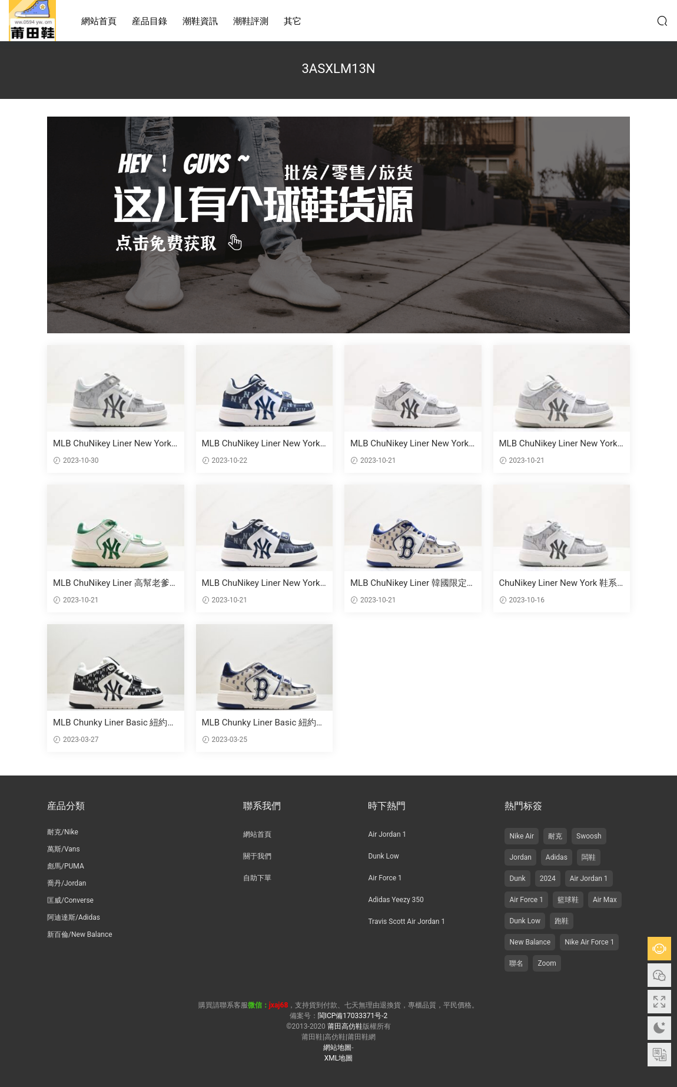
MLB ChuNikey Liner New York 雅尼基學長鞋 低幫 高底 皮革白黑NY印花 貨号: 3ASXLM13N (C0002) (263, 583)
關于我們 (257, 856)
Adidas (557, 857)
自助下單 (257, 878)
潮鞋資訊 (200, 21)
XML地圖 (338, 1058)
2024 (548, 878)
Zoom (546, 963)
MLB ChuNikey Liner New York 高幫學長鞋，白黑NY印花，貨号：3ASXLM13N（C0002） (558, 443)
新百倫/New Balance (79, 934)
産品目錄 (149, 21)
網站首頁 (99, 21)
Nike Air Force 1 (589, 942)
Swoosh (589, 836)
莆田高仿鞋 (32, 20)
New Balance (529, 942)
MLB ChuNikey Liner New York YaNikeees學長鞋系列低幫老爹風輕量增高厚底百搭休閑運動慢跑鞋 (412, 443)
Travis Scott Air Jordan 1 (406, 921)
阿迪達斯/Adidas (73, 917)
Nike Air (521, 836)
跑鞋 (562, 921)
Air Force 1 (384, 878)
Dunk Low (383, 856)
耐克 (555, 836)
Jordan (520, 857)
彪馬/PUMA (65, 866)
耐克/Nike (62, 832)
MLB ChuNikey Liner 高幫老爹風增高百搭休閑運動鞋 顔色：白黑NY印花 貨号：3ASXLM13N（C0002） (112, 583)
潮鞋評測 (250, 21)
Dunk (517, 878)
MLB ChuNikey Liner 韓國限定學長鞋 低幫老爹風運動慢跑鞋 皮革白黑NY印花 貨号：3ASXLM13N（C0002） (410, 583)
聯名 (516, 963)
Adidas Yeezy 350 (395, 900)
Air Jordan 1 (387, 834)
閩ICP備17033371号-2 (353, 1016)
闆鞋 (589, 857)
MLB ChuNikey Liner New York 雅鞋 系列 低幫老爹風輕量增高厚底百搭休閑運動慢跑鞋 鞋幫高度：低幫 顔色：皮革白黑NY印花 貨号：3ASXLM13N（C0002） (262, 443)
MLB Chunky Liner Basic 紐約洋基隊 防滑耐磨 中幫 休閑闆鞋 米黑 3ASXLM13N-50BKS (115, 722)
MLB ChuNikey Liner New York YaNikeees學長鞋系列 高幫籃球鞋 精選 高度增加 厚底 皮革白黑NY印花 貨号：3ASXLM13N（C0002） (115, 443)
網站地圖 (337, 1047)
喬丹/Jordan (66, 883)
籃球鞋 (568, 900)
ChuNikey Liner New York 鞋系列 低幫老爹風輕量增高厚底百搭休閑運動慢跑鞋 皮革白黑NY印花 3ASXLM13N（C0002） (559, 583)
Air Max (605, 900)
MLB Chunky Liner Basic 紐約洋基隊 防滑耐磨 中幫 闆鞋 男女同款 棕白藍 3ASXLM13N (264, 722)
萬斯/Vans (63, 849)
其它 (292, 21)
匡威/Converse (70, 900)
